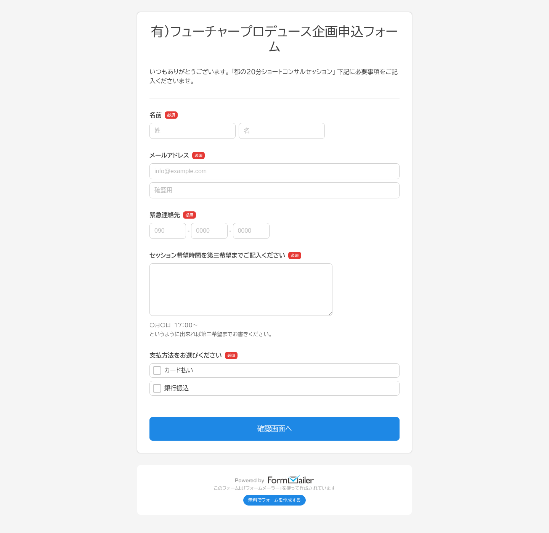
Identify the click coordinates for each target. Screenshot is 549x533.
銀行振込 (171, 388)
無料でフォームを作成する (274, 500)
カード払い (173, 370)
